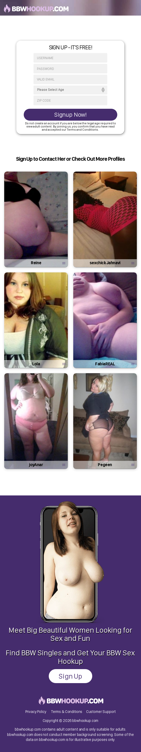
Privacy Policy (35, 711)
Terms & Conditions (66, 711)
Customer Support (101, 711)
